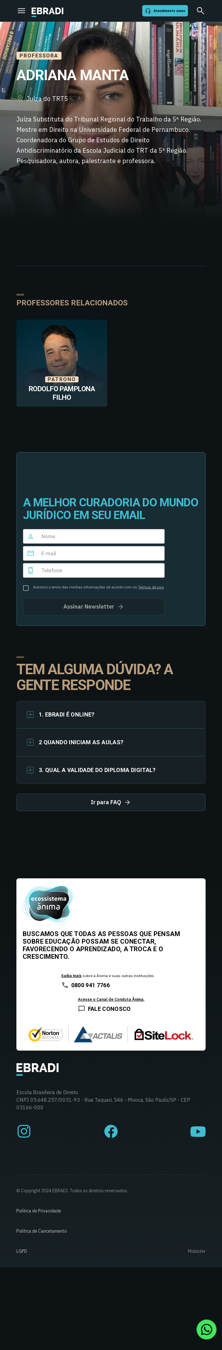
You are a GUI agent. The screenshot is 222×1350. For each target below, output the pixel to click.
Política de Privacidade (38, 1211)
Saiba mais (71, 975)
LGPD (21, 1251)
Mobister (197, 1251)
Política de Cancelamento (41, 1231)
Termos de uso (151, 587)
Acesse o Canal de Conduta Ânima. (111, 999)
